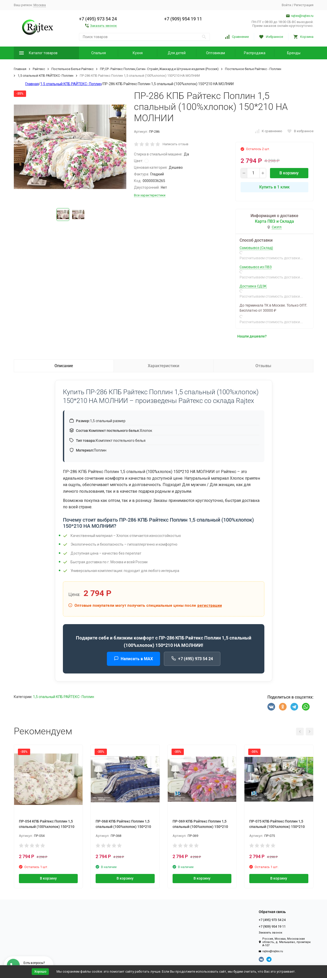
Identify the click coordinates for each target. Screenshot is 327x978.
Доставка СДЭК (253, 286)
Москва (39, 5)
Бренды (293, 53)
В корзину (289, 173)
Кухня (138, 53)
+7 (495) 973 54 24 (192, 658)
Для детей (177, 53)
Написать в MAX (133, 658)
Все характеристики (149, 195)
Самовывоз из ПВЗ (256, 267)
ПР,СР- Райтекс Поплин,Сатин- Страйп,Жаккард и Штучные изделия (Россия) (159, 69)
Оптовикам (215, 53)
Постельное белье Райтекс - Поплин (253, 69)
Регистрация (303, 5)
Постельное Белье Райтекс (72, 69)
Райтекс (39, 69)
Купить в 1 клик (274, 187)
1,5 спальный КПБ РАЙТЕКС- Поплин (45, 75)
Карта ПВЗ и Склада (274, 221)
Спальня (98, 53)
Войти (286, 5)
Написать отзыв (175, 144)
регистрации (209, 605)
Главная (20, 69)
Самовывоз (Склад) (256, 248)
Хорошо (40, 971)
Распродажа (254, 53)
